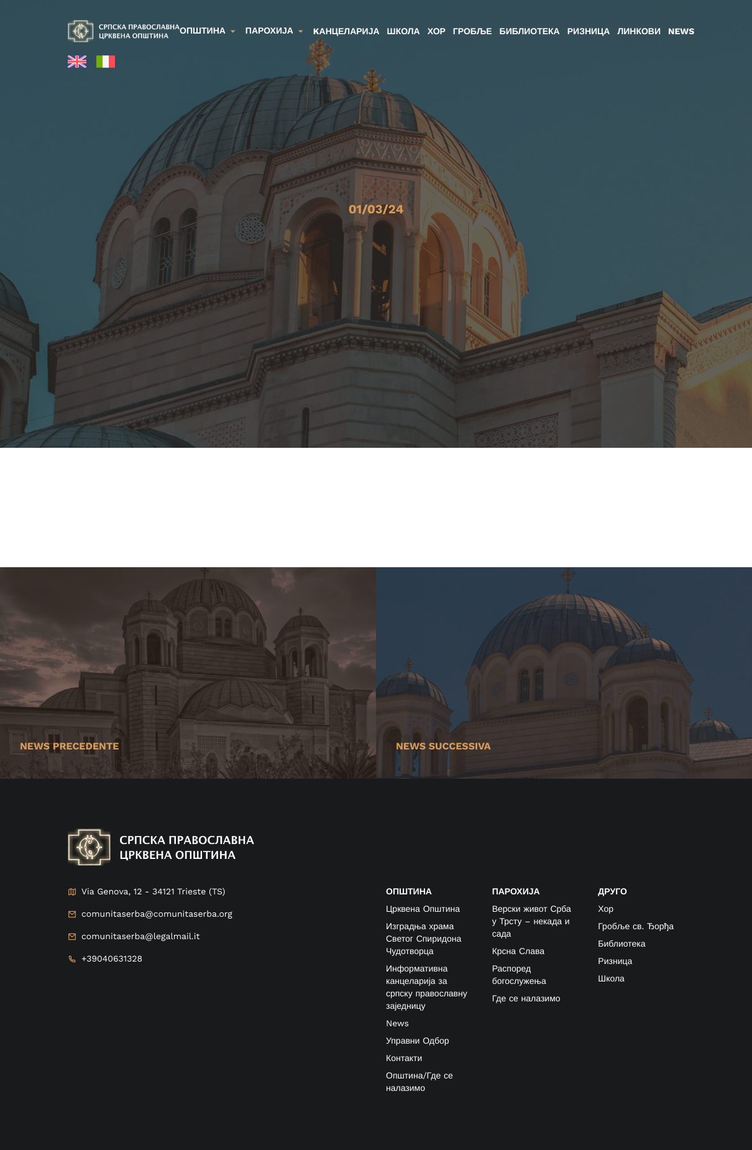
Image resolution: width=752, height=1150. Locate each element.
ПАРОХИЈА (516, 892)
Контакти (404, 1059)
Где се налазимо (526, 999)
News (681, 32)
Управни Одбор (417, 1041)
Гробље (472, 32)
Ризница (588, 32)
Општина (203, 31)
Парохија (269, 31)
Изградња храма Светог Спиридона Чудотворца (423, 939)
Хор (437, 32)
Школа (403, 32)
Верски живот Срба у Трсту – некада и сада (531, 921)
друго (612, 892)
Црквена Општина (423, 909)
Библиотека (530, 32)
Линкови (639, 32)
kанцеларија (346, 32)
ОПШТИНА (409, 892)
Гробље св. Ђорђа (636, 927)
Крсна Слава (518, 952)
